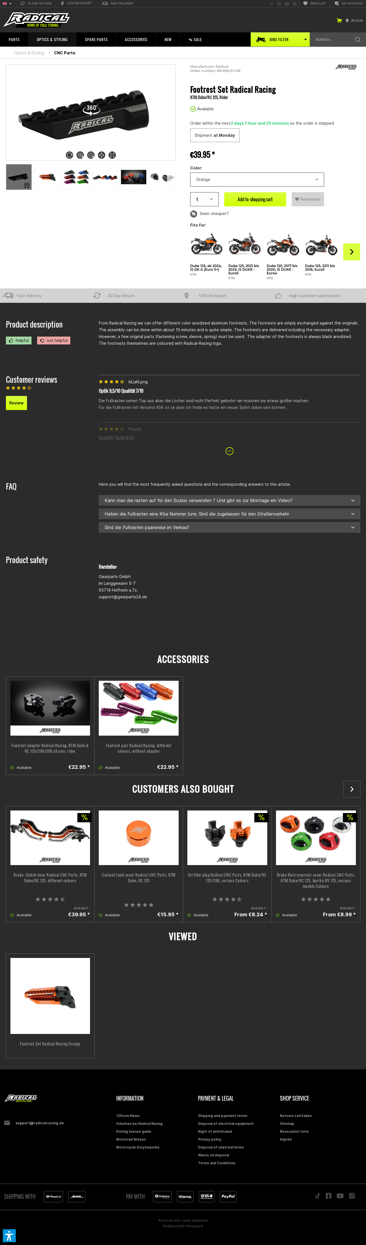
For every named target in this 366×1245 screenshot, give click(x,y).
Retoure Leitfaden (296, 1116)
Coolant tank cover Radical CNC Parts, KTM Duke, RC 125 (139, 877)
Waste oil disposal (213, 1155)
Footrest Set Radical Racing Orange (50, 1044)
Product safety (27, 560)
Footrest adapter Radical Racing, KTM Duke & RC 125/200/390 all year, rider (50, 748)
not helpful (54, 340)
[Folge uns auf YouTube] (287, 4)
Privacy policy (209, 1139)
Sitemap (287, 1123)
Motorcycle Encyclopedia (137, 1147)
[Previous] (170, 177)
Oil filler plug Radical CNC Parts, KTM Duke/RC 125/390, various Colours (227, 877)
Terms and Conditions (216, 1163)
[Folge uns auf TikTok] (272, 4)
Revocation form (294, 1131)
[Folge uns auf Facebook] (279, 4)
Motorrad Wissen (131, 1139)
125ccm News (128, 1116)
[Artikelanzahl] (204, 199)
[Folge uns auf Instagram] (295, 4)
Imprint (286, 1139)
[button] (9, 1235)
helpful (19, 340)
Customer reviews (31, 379)
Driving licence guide (133, 1131)
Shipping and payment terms (222, 1116)
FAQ (11, 486)
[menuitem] (36, 3)
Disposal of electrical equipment (226, 1123)
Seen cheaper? (209, 214)
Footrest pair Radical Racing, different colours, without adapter (139, 748)
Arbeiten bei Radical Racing (139, 1123)
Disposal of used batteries (221, 1147)
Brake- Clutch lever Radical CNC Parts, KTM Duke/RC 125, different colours (50, 877)
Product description (34, 324)
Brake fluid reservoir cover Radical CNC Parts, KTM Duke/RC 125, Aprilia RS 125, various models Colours (316, 880)
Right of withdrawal (215, 1131)
